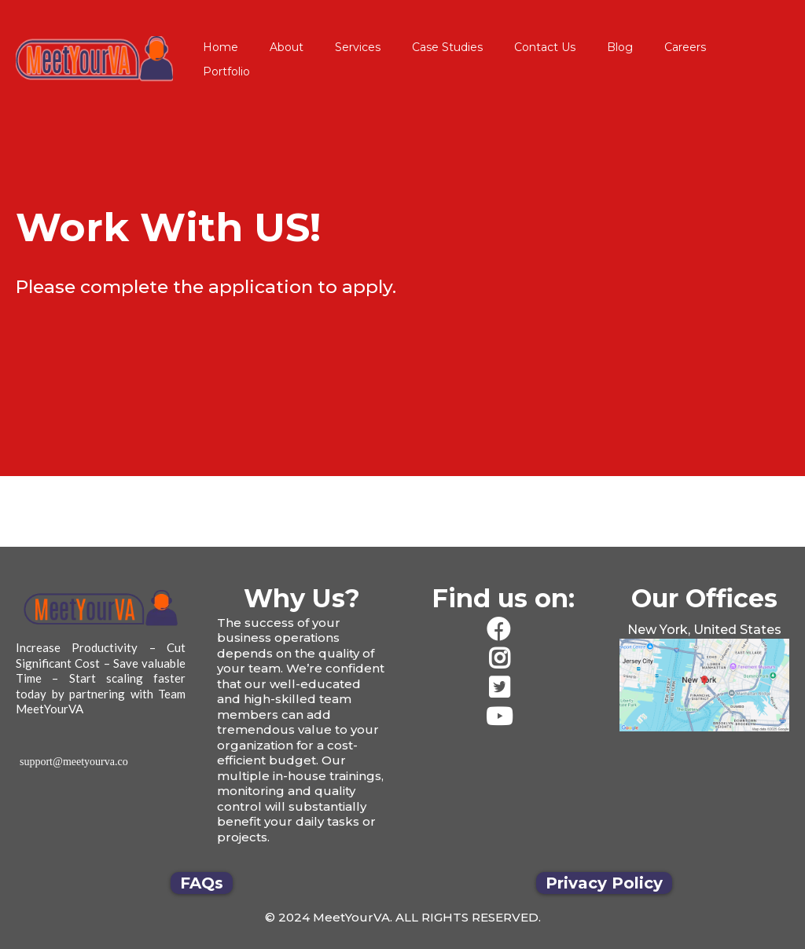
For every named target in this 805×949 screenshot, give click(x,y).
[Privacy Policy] (604, 883)
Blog (620, 47)
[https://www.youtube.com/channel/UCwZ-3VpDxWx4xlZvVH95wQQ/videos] (503, 716)
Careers (685, 47)
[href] (704, 685)
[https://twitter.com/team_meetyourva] (503, 687)
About (286, 47)
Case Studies (447, 47)
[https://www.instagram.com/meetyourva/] (503, 658)
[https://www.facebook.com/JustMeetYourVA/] (503, 629)
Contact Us (544, 47)
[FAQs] (202, 883)
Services (357, 47)
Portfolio (226, 71)
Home (220, 47)
